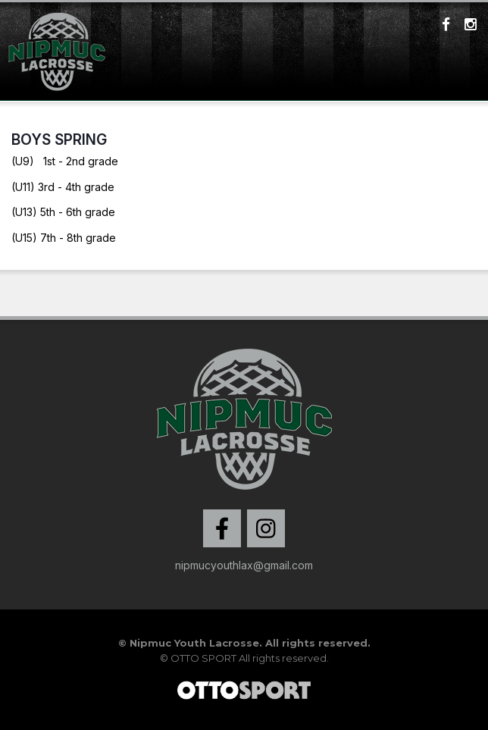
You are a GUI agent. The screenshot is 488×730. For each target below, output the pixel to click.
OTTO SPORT (203, 658)
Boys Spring (59, 139)
